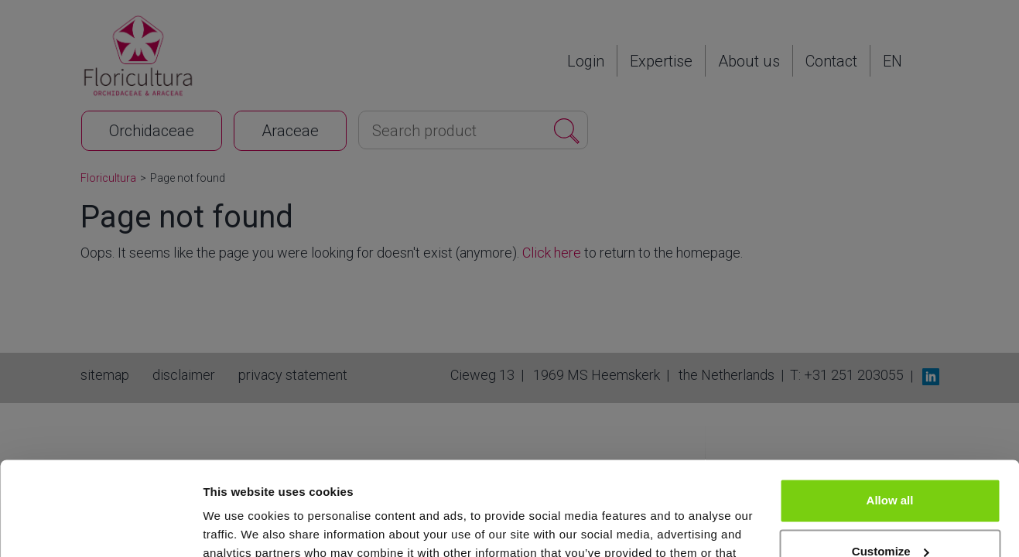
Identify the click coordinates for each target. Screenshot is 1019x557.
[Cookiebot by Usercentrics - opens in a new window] (100, 526)
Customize (890, 463)
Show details (239, 526)
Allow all (890, 412)
